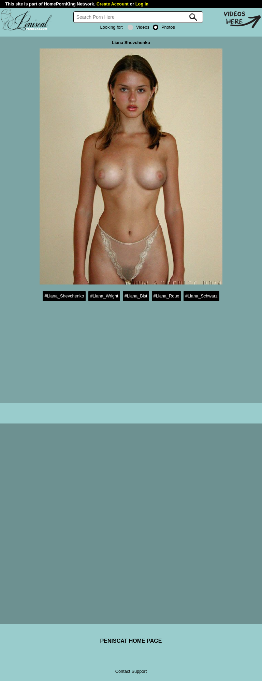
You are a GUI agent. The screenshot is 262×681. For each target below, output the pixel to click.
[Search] (138, 17)
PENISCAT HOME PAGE (131, 641)
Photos (164, 27)
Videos (138, 27)
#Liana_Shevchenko (64, 295)
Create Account (113, 3)
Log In (141, 3)
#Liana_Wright (104, 295)
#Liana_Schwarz (201, 295)
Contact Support (131, 671)
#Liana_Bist (136, 295)
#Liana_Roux (166, 295)
